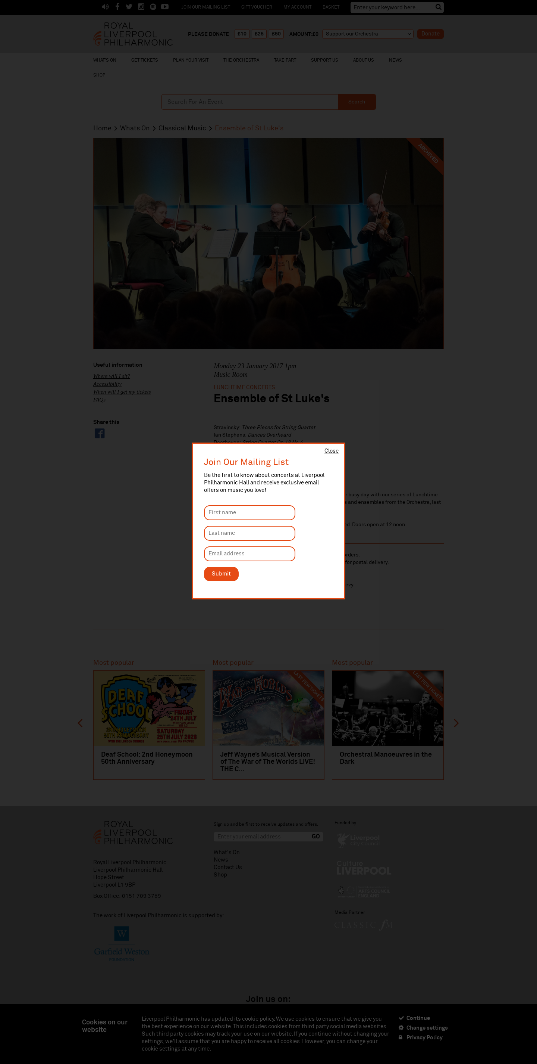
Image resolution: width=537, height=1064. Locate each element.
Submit (221, 574)
